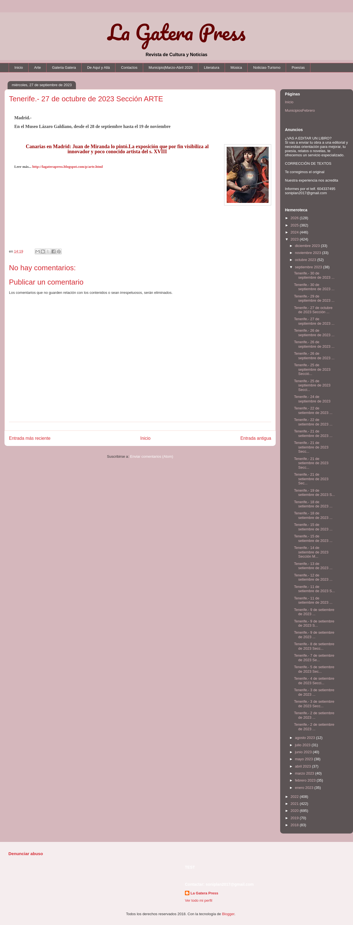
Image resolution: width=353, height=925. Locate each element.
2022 (295, 797)
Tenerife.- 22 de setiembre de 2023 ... (313, 410)
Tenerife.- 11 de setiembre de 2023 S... (314, 589)
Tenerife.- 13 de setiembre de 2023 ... (313, 566)
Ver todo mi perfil (198, 900)
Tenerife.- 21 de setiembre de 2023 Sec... (311, 478)
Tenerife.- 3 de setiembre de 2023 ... (314, 692)
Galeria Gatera (64, 67)
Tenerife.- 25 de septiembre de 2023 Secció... (312, 369)
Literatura (211, 67)
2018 (295, 825)
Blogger (228, 914)
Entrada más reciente (29, 438)
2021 (295, 804)
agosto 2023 (305, 738)
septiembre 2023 (309, 267)
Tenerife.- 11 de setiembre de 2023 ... (313, 600)
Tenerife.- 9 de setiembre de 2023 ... (314, 612)
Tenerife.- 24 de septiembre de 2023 (312, 399)
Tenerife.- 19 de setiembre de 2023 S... (314, 492)
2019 (295, 818)
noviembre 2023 (308, 253)
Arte (37, 67)
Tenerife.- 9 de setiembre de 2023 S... (314, 623)
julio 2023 (303, 745)
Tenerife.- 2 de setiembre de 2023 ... (314, 715)
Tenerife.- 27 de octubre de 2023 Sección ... (313, 310)
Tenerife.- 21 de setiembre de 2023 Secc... (311, 447)
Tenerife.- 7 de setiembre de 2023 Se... (314, 657)
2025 (295, 225)
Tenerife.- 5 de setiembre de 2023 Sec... (314, 669)
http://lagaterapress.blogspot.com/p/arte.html (67, 166)
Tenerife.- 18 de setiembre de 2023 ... (313, 504)
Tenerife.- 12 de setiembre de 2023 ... (313, 577)
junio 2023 (304, 752)
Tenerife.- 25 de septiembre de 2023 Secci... (312, 385)
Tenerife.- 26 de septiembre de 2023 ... (314, 332)
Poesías (298, 67)
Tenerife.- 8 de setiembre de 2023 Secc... (314, 646)
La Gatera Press (176, 32)
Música (236, 67)
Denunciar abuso (25, 853)
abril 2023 (303, 766)
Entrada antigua (255, 438)
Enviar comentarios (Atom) (151, 456)
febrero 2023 (306, 780)
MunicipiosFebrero (300, 110)
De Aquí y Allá (98, 67)
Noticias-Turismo (266, 67)
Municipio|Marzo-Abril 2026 (170, 67)
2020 (295, 811)
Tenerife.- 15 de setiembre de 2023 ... (313, 527)
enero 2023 (304, 788)
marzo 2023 (305, 773)
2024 (295, 232)
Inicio (19, 67)
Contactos (129, 67)
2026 (295, 218)
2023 (295, 239)
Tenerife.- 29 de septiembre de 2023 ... (314, 298)
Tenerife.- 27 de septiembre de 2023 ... (314, 321)
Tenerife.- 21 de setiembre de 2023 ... (313, 433)
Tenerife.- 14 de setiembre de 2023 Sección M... (311, 552)
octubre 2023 (306, 260)
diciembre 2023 (308, 246)
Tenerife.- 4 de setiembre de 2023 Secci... (314, 680)
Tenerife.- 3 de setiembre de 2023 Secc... (314, 703)
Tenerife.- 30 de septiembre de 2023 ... (314, 275)
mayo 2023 (304, 759)
